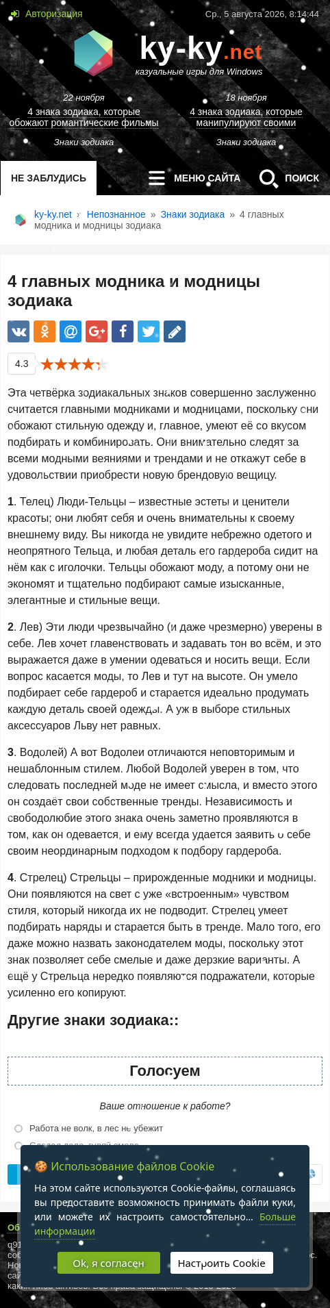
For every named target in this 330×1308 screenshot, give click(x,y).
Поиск (285, 178)
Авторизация (53, 13)
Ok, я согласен (108, 1263)
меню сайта (190, 178)
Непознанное (116, 214)
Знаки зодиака (193, 214)
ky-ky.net (53, 214)
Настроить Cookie (221, 1263)
